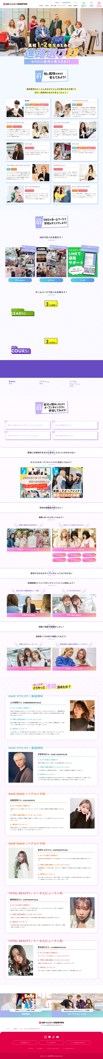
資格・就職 (53, 5)
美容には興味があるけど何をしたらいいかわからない (26, 425)
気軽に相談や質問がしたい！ (65, 436)
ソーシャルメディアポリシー (69, 1048)
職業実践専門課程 (66, 2)
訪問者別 (75, 5)
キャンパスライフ (62, 5)
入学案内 (70, 5)
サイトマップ (31, 1048)
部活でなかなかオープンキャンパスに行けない (23, 436)
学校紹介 (41, 5)
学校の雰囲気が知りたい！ (64, 425)
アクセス (76, 2)
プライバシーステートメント (53, 1048)
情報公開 (57, 2)
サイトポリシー (40, 1048)
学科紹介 (47, 5)
